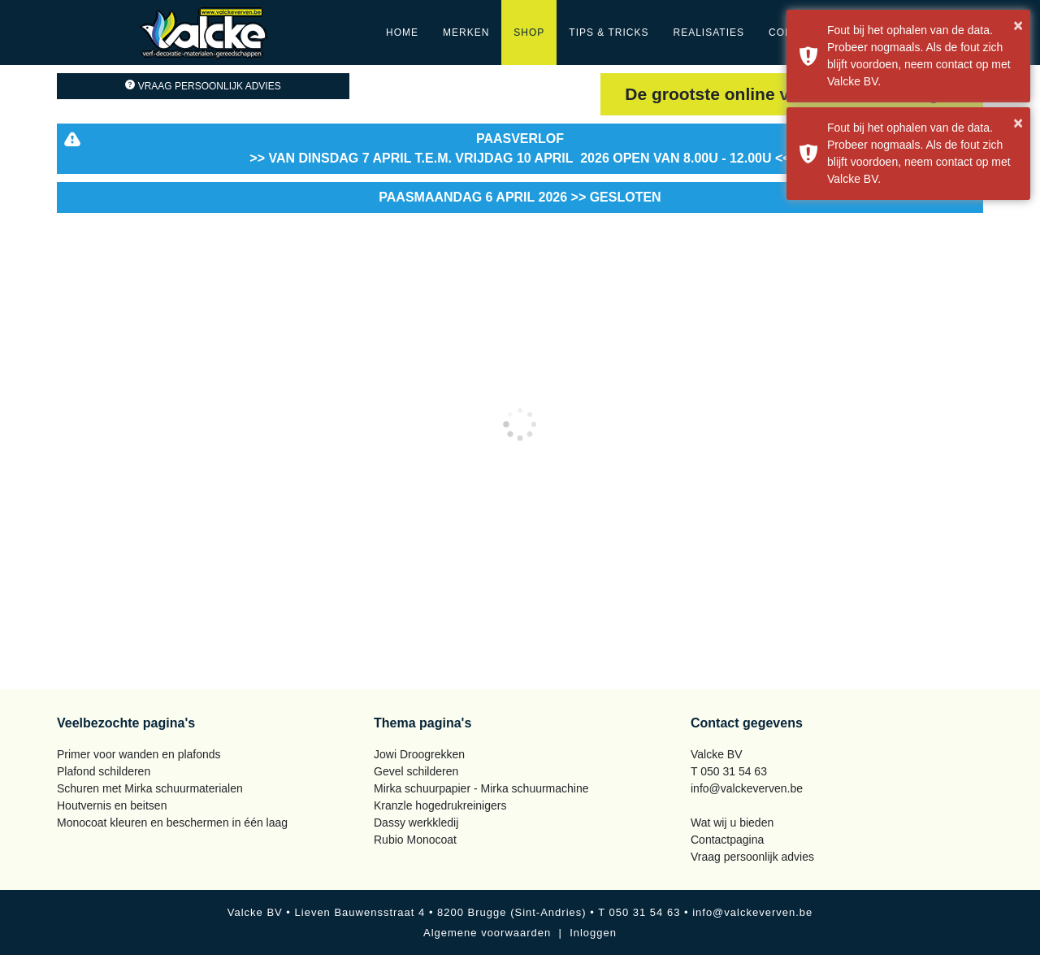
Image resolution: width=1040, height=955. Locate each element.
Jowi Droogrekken (419, 754)
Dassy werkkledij (416, 822)
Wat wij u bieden (732, 822)
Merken (466, 32)
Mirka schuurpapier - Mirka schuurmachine (481, 788)
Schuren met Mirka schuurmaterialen (150, 788)
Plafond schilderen (103, 771)
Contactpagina (727, 839)
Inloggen (593, 933)
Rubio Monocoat (415, 839)
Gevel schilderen (416, 771)
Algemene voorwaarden (487, 933)
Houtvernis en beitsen (112, 805)
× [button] (1018, 25)
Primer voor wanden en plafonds (139, 754)
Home (402, 32)
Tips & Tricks (608, 32)
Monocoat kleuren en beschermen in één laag (172, 822)
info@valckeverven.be (747, 788)
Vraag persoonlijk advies (202, 86)
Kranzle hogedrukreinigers (440, 805)
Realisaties (709, 32)
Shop (529, 32)
